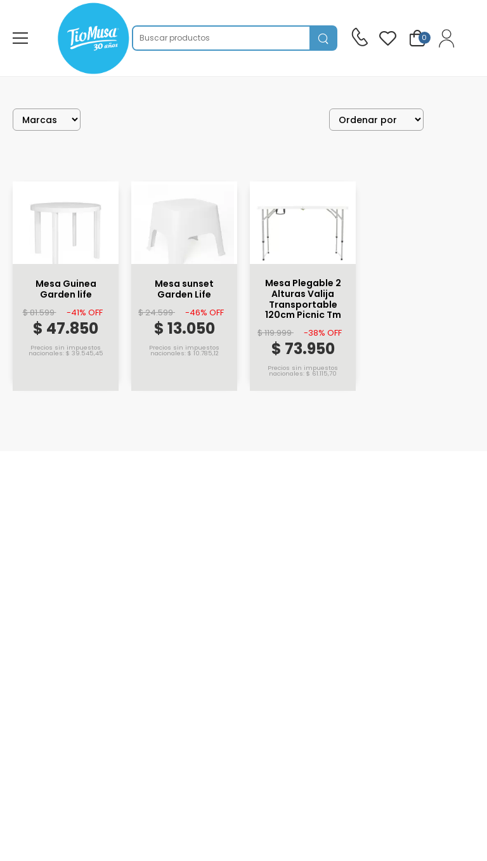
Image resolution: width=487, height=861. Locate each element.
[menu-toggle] (20, 38)
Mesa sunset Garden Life (184, 289)
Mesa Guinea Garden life (66, 289)
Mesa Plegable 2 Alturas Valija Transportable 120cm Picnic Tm (303, 299)
